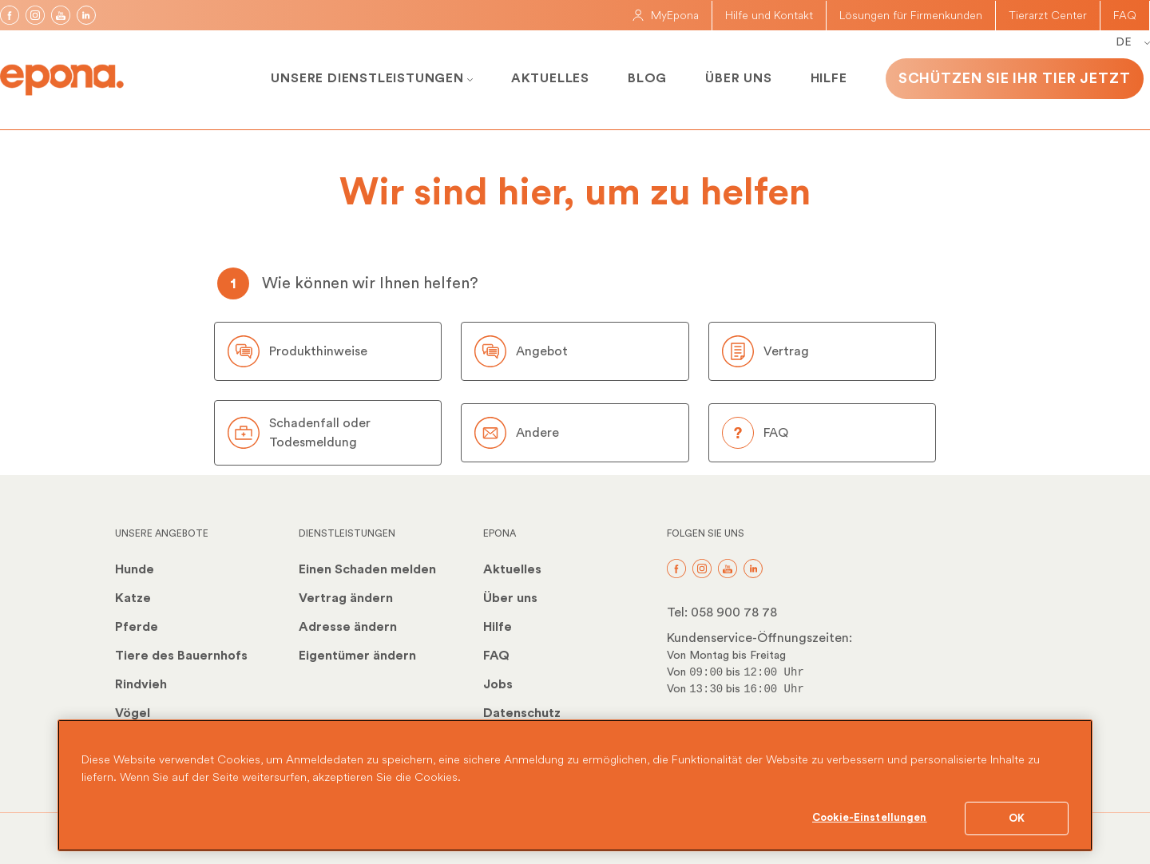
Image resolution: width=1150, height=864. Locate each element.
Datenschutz (522, 713)
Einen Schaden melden (367, 569)
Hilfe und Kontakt (769, 15)
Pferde (136, 626)
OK (1017, 818)
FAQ (1124, 15)
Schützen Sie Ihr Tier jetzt (1014, 78)
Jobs (498, 684)
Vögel (132, 713)
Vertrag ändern (346, 598)
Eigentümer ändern (357, 655)
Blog (647, 78)
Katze (133, 598)
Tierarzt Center (1048, 15)
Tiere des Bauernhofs (181, 655)
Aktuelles (550, 78)
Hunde (134, 569)
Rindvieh (141, 684)
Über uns (738, 78)
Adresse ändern (348, 626)
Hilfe (829, 78)
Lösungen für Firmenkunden (910, 15)
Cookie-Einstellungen (869, 817)
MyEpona (665, 15)
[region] (575, 785)
